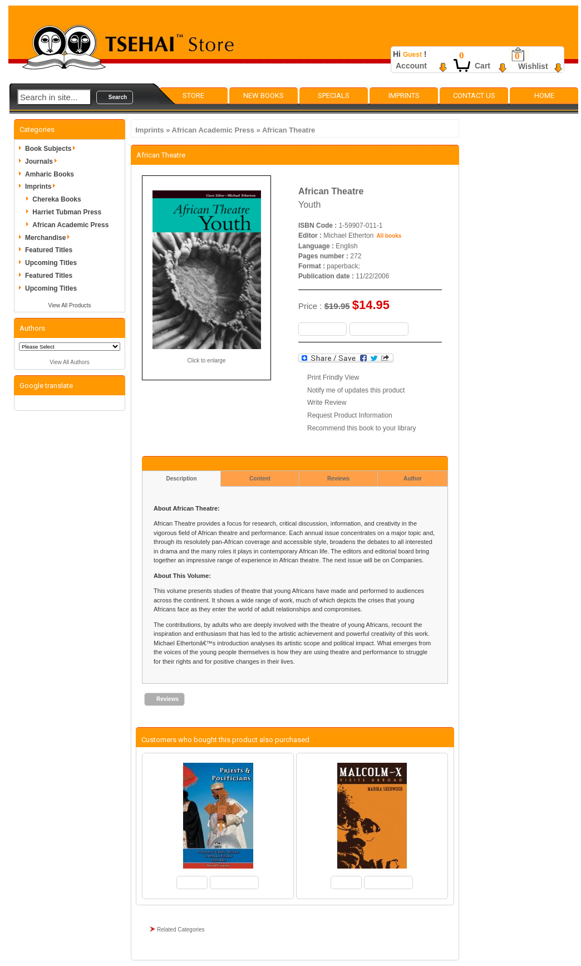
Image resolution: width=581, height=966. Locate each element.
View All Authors (70, 362)
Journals (43, 161)
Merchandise (49, 238)
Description (181, 478)
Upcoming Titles (51, 263)
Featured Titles (48, 250)
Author (412, 478)
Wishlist (533, 66)
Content (259, 478)
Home (544, 95)
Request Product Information (349, 415)
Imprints (404, 95)
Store (193, 95)
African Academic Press (213, 130)
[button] (114, 97)
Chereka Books (56, 199)
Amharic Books (49, 174)
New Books (263, 95)
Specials (333, 95)
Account (411, 65)
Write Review (326, 402)
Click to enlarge (207, 360)
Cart (482, 65)
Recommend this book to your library (361, 428)
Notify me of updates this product (356, 390)
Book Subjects (52, 149)
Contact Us (474, 95)
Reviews (338, 478)
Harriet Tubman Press (66, 212)
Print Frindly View (333, 377)
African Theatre (288, 130)
